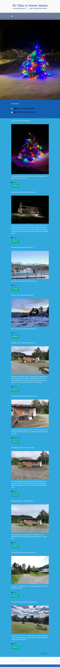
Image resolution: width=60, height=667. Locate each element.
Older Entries (44, 653)
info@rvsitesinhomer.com (27, 112)
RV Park (15, 491)
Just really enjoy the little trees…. (21, 120)
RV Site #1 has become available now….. (24, 552)
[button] (4, 60)
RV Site (14, 237)
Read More (15, 186)
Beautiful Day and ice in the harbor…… (23, 247)
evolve (21, 659)
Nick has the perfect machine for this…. (23, 447)
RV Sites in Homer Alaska (30, 5)
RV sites (15, 182)
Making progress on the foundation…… (23, 501)
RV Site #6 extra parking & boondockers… (24, 602)
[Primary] (11, 16)
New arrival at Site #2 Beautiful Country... (24, 192)
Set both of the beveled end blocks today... (24, 396)
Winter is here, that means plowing (22, 295)
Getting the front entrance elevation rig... (23, 343)
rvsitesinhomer (37, 659)
